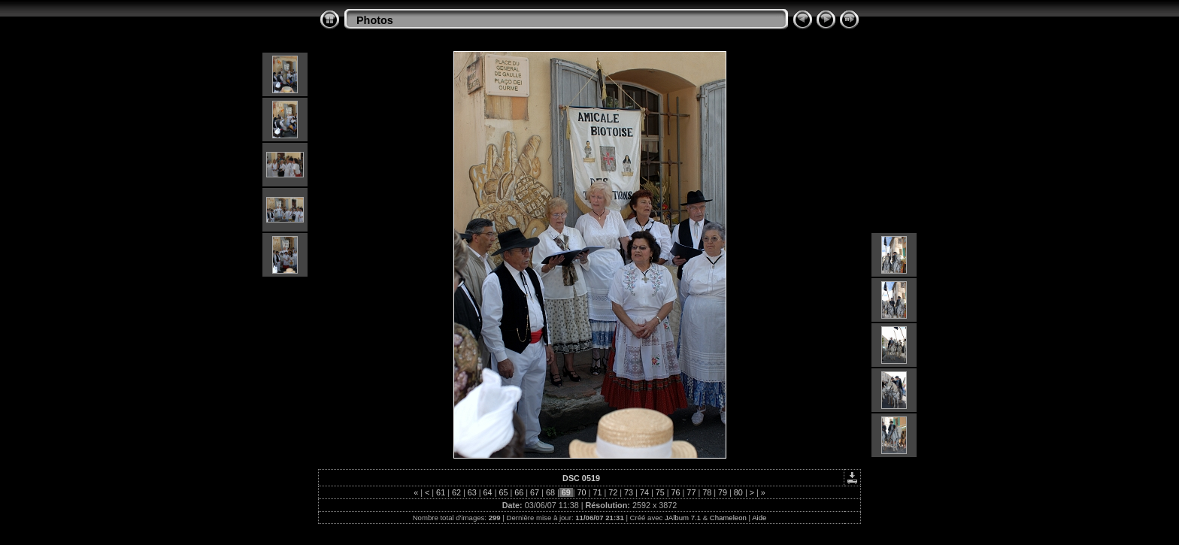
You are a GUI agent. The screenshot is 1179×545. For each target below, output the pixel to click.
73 (628, 492)
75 (660, 492)
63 (472, 492)
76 (676, 492)
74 (644, 492)
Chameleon (728, 517)
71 (597, 492)
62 (456, 492)
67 (534, 492)
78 (707, 492)
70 (582, 492)
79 (722, 492)
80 (738, 492)
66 (519, 492)
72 (613, 492)
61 (440, 492)
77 (691, 492)
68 (550, 492)
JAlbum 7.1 (683, 517)
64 (488, 492)
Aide (759, 517)
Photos (374, 20)
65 (503, 492)
